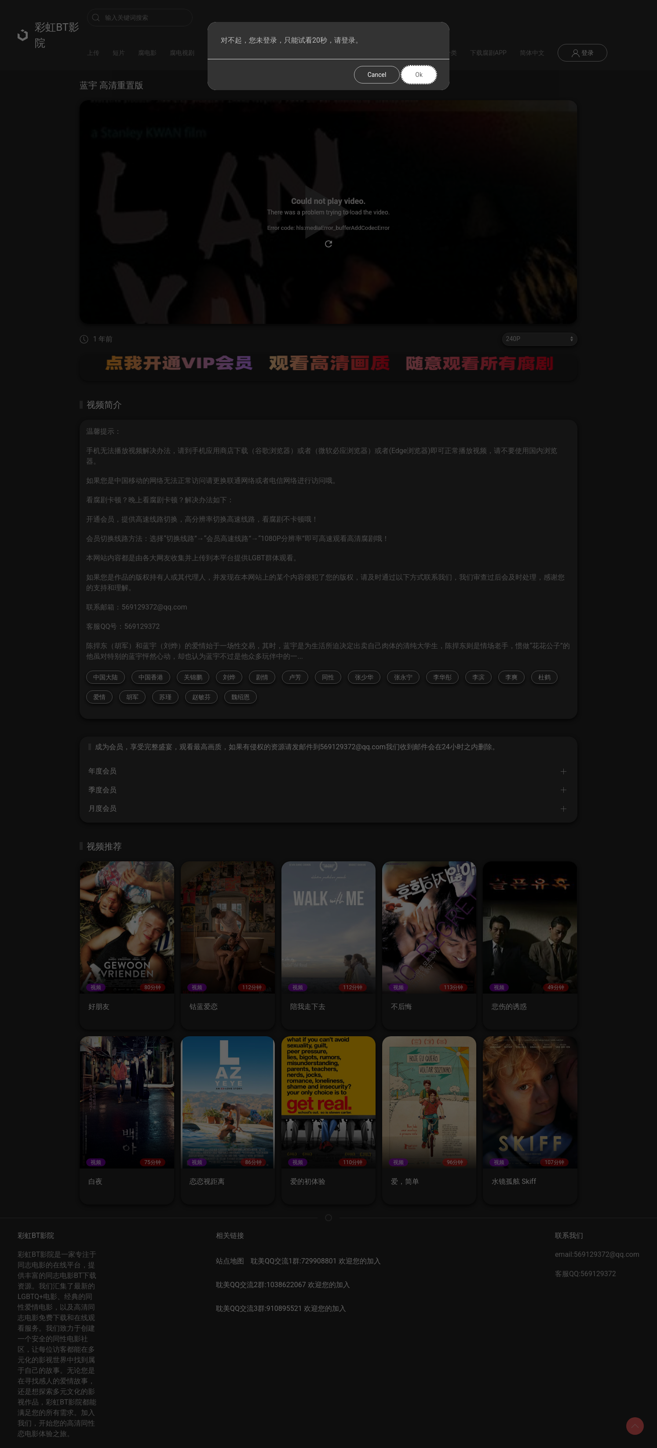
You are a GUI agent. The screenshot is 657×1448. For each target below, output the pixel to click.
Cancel (377, 74)
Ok (419, 74)
